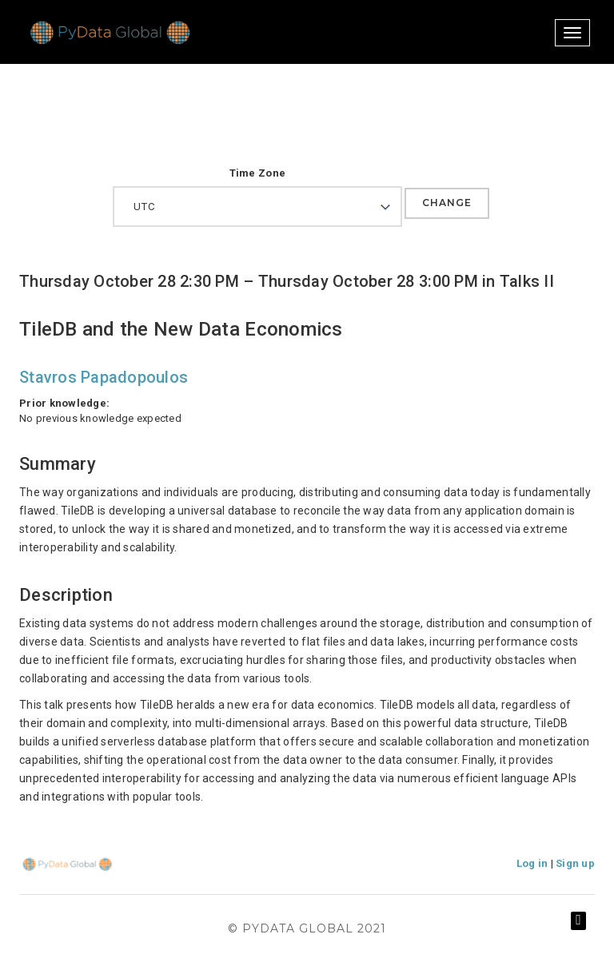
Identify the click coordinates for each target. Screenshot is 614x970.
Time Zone (257, 173)
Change (447, 203)
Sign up (575, 863)
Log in (532, 863)
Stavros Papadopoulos (103, 377)
